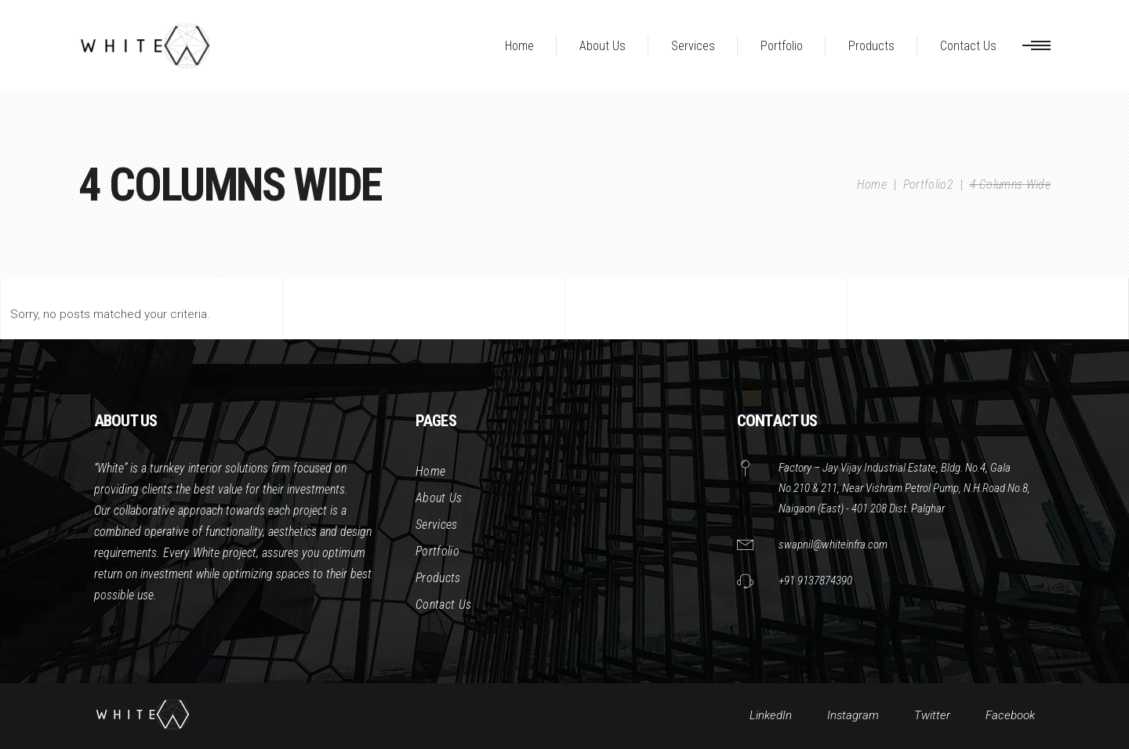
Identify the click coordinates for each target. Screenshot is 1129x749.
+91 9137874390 (815, 581)
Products (438, 577)
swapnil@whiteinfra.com (833, 544)
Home (872, 184)
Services (437, 524)
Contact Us (443, 604)
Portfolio (437, 551)
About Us (439, 497)
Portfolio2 (928, 184)
